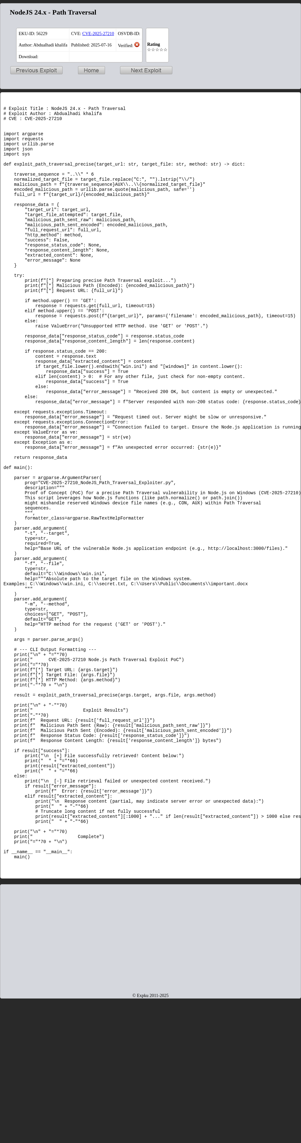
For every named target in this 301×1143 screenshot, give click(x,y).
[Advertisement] (150, 1075)
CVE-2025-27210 (98, 33)
